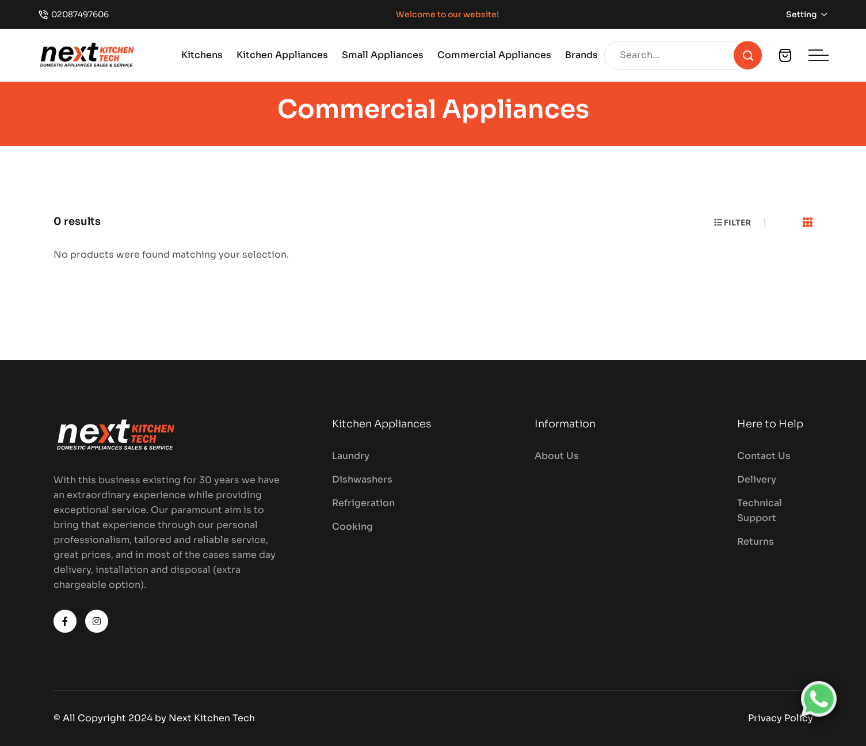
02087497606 (80, 14)
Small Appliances (383, 55)
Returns (755, 541)
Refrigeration (363, 503)
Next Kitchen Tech (212, 718)
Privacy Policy (780, 718)
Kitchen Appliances (282, 55)
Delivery (756, 479)
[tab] (808, 223)
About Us (557, 456)
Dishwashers (362, 479)
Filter (732, 222)
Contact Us (764, 456)
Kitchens (202, 55)
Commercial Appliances (494, 55)
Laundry (350, 456)
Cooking (352, 527)
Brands (581, 55)
